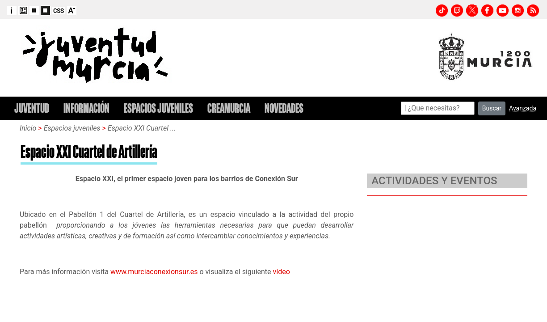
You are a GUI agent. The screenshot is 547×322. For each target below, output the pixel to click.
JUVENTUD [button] (31, 108)
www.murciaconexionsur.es (154, 271)
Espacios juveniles (73, 128)
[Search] (438, 108)
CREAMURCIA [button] (228, 108)
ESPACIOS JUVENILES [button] (158, 108)
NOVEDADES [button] (284, 108)
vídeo (281, 271)
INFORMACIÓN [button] (86, 108)
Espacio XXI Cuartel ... (142, 128)
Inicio (28, 128)
